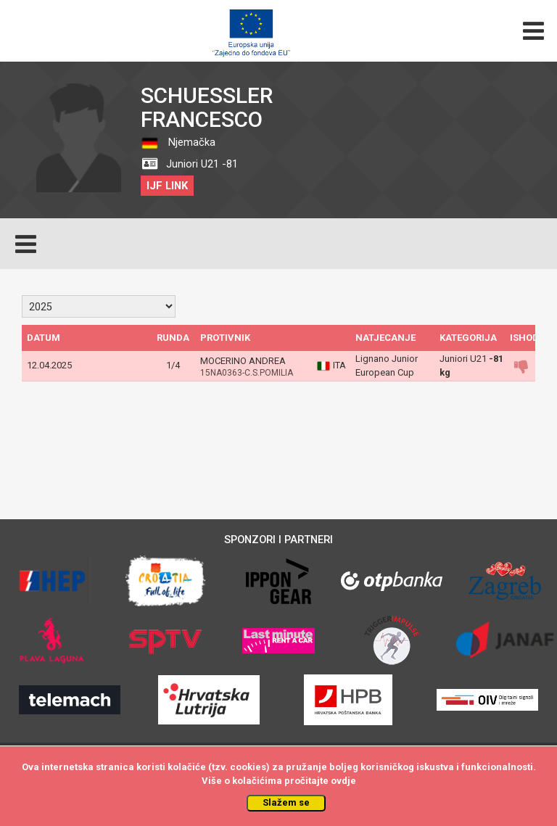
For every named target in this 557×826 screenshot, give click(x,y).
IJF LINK (167, 185)
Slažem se (286, 802)
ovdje (343, 780)
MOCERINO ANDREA (243, 360)
